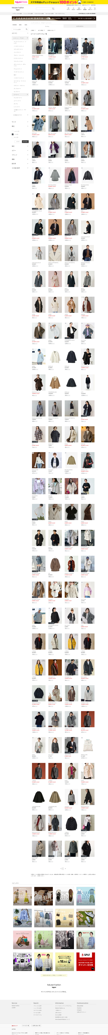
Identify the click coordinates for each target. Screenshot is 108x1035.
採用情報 (35, 1031)
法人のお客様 (58, 1007)
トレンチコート (17, 52)
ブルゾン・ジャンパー (19, 55)
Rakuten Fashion (15, 998)
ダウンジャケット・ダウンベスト (20, 65)
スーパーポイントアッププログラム (63, 998)
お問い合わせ (58, 1004)
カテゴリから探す (38, 1002)
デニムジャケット (18, 68)
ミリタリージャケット (19, 78)
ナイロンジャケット (18, 58)
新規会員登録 (80, 998)
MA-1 (15, 75)
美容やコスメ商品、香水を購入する (42, 1025)
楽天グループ (85, 5)
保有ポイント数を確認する (83, 1025)
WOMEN (15, 24)
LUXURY (14, 1000)
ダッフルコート (17, 88)
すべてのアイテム (38, 1007)
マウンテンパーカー (18, 61)
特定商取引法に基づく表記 (61, 1009)
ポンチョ (16, 103)
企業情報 (14, 1031)
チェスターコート (18, 97)
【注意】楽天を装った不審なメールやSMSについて (54, 967)
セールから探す (37, 1004)
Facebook (79, 1000)
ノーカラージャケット (19, 46)
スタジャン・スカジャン (19, 85)
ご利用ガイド (58, 1002)
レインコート (17, 106)
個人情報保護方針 (20, 1031)
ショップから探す (38, 1000)
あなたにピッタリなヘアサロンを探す (20, 1025)
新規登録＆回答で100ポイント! (74, 5)
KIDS (26, 24)
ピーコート (16, 94)
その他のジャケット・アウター (20, 110)
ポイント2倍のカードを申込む (63, 1025)
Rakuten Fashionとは (60, 1000)
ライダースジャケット (19, 72)
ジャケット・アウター (18, 38)
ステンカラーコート (18, 49)
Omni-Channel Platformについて (62, 1011)
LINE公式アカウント (81, 1004)
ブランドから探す (38, 998)
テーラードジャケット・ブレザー (20, 42)
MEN (20, 24)
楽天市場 (93, 5)
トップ (32, 23)
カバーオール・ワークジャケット (20, 81)
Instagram (79, 1002)
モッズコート (17, 91)
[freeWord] (20, 29)
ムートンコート (17, 100)
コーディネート (79, 26)
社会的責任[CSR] (28, 1031)
